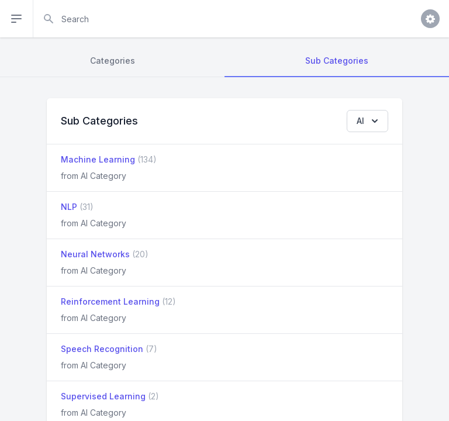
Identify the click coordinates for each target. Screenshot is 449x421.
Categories (112, 60)
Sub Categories (336, 60)
